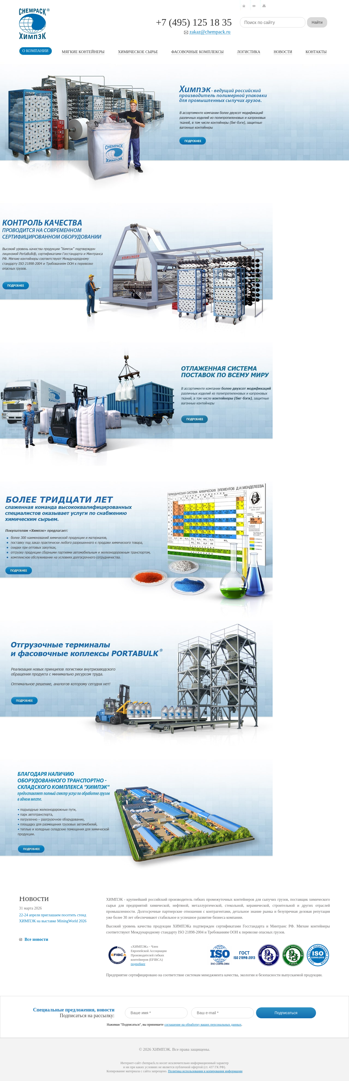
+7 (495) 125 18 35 (194, 22)
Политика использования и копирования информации (205, 1071)
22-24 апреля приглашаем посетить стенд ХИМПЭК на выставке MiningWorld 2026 (52, 918)
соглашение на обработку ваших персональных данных (202, 1024)
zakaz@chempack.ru (209, 32)
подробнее (138, 964)
